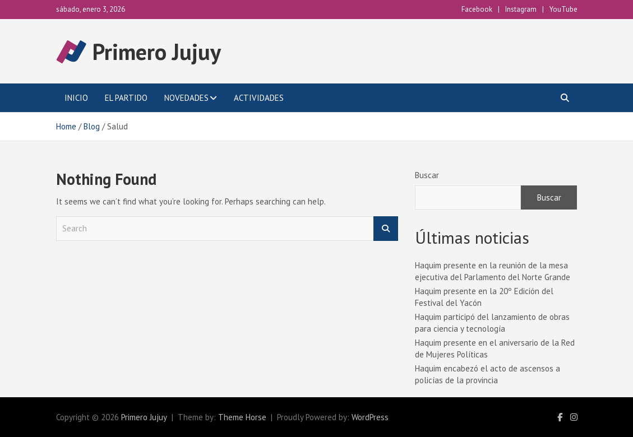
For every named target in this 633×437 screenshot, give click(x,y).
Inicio (76, 97)
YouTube (563, 9)
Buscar (427, 175)
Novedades (186, 97)
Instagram (521, 9)
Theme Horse (242, 417)
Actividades (259, 97)
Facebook (476, 9)
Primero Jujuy (157, 51)
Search (385, 228)
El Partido (126, 97)
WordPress (370, 417)
